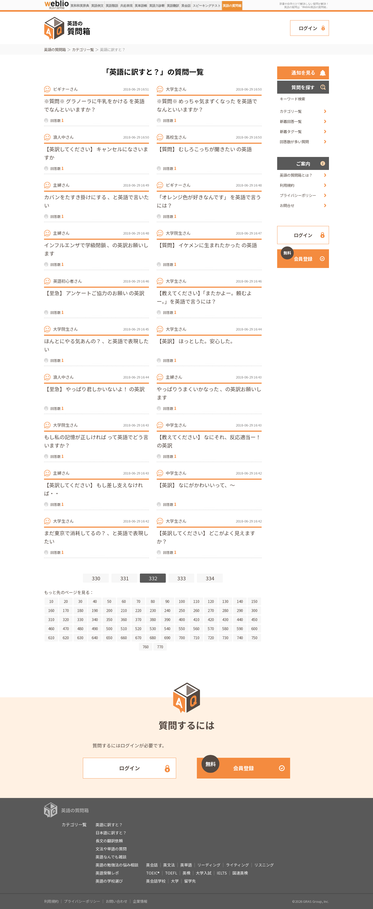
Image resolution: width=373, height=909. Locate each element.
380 (153, 619)
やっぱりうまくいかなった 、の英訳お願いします (209, 393)
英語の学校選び (109, 881)
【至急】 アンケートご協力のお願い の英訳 (94, 293)
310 (51, 619)
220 (138, 610)
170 (66, 610)
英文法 (169, 864)
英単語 (186, 864)
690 (167, 637)
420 (211, 619)
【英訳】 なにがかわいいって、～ (196, 485)
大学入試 (203, 873)
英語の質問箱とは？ (296, 175)
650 (109, 637)
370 (138, 619)
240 (167, 610)
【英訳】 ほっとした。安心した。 (196, 341)
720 (211, 637)
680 (153, 637)
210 (124, 610)
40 (95, 601)
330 (96, 578)
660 (124, 637)
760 (145, 646)
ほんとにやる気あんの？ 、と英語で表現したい (96, 345)
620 (66, 637)
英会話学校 (156, 881)
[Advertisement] (190, 27)
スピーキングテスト (207, 5)
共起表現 (126, 5)
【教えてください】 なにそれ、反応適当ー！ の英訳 (209, 441)
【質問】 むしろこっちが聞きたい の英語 (204, 149)
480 (80, 628)
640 (95, 637)
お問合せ (287, 205)
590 (240, 628)
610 (51, 637)
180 (80, 610)
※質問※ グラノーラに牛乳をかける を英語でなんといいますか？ (94, 105)
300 (254, 610)
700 (182, 637)
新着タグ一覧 (291, 131)
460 (51, 628)
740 (240, 637)
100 (182, 601)
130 (225, 601)
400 (182, 619)
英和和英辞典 (79, 5)
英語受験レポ (107, 873)
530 (153, 628)
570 (211, 628)
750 (254, 637)
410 (196, 619)
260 (196, 610)
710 (196, 637)
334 (210, 578)
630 (80, 637)
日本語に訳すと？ (111, 832)
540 (167, 628)
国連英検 (240, 873)
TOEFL (171, 873)
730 (225, 637)
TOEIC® (153, 873)
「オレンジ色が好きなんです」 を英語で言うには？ (209, 201)
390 (167, 619)
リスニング (264, 864)
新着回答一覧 (291, 121)
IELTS (222, 873)
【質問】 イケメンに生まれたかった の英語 (207, 245)
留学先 (190, 881)
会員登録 (296, 255)
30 (80, 601)
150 (254, 601)
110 (196, 601)
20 (66, 601)
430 (225, 619)
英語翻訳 (173, 5)
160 (51, 610)
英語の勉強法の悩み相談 (117, 864)
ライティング (237, 864)
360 (124, 619)
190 (95, 610)
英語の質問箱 (232, 5)
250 (182, 610)
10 (51, 601)
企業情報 (140, 901)
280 (225, 610)
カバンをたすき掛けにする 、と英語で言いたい (96, 201)
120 (211, 601)
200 (109, 610)
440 (240, 619)
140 (240, 601)
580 (225, 628)
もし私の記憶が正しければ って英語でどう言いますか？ (96, 441)
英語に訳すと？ (109, 824)
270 (211, 610)
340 (95, 619)
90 (167, 601)
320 (66, 619)
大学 (175, 881)
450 (254, 619)
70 (138, 601)
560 (196, 628)
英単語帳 (141, 5)
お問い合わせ (116, 901)
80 (153, 601)
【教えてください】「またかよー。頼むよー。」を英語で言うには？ (204, 297)
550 (182, 628)
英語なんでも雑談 (111, 856)
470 (66, 628)
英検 (186, 873)
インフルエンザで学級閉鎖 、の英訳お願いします (96, 249)
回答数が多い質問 (294, 141)
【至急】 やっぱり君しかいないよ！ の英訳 (94, 389)
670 (138, 637)
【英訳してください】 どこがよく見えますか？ (206, 537)
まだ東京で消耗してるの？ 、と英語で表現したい (96, 537)
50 (109, 601)
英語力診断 (157, 5)
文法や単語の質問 (111, 848)
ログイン (308, 28)
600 (254, 628)
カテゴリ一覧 (83, 49)
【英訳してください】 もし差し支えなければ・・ (93, 489)
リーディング (208, 864)
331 (124, 578)
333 (181, 578)
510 (124, 628)
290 (240, 610)
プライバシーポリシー (298, 195)
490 (95, 628)
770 (160, 646)
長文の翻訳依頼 (109, 840)
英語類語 (112, 5)
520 (138, 628)
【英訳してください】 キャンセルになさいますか (96, 153)
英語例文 (97, 5)
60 (124, 601)
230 (153, 610)
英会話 (186, 5)
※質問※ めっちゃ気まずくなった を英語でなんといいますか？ (207, 105)
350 (109, 619)
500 (109, 628)
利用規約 (287, 185)
